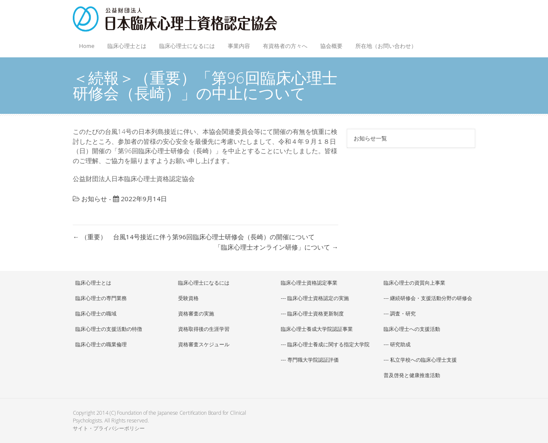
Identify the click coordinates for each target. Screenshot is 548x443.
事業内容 (236, 43)
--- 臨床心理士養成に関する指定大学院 (325, 344)
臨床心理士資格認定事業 (309, 282)
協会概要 (329, 43)
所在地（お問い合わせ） (386, 46)
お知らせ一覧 (370, 138)
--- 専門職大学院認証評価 (310, 359)
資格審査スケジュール (203, 344)
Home (87, 46)
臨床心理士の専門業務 (101, 298)
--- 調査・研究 (400, 313)
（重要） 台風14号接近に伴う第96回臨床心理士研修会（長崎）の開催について (194, 236)
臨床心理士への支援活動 (412, 329)
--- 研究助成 (397, 344)
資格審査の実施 (196, 313)
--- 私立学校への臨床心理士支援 (420, 359)
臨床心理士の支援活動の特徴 (108, 329)
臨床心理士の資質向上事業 (414, 282)
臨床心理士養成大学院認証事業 (317, 329)
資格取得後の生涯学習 (203, 329)
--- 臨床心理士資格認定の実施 (315, 298)
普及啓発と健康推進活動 (412, 375)
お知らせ (94, 198)
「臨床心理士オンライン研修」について (276, 247)
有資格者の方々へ (283, 43)
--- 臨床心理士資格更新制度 (312, 313)
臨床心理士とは (125, 43)
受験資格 (188, 298)
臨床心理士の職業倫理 (101, 344)
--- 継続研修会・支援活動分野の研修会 (428, 298)
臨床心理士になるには (185, 43)
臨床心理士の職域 (95, 313)
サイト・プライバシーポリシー (109, 428)
